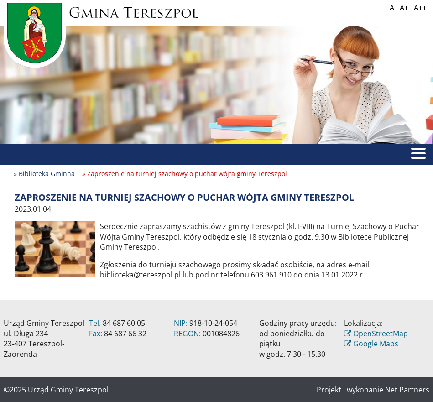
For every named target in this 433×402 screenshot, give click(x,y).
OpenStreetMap (380, 334)
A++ (420, 8)
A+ (404, 8)
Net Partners (407, 390)
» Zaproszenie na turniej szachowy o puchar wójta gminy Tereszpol (184, 173)
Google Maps (375, 344)
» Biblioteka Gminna (44, 173)
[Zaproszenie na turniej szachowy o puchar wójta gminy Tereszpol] (55, 249)
